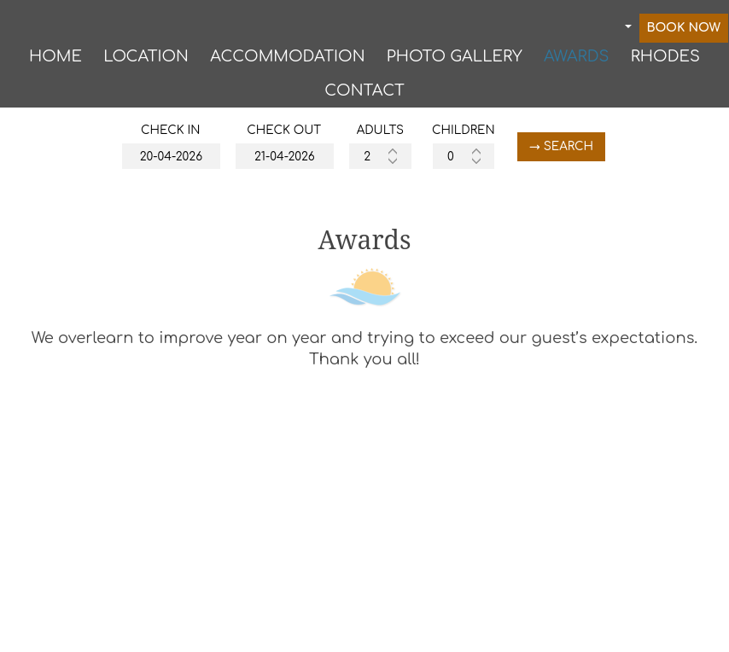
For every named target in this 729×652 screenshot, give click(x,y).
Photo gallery (454, 60)
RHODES (665, 60)
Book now (684, 31)
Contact (364, 96)
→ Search (575, 155)
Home (55, 60)
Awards (576, 60)
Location (146, 60)
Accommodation (287, 60)
